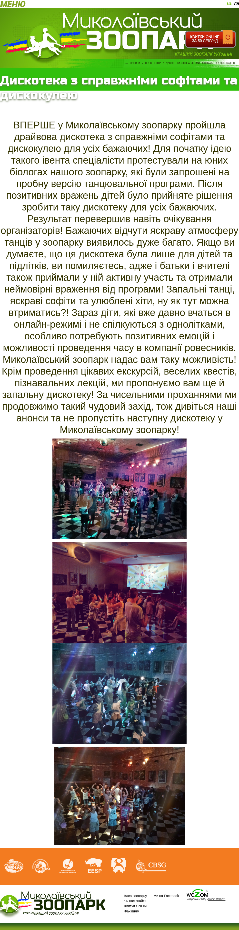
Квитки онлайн (210, 39)
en (236, 4)
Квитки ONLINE (136, 906)
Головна (134, 63)
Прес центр (153, 63)
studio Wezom (216, 899)
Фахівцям (131, 911)
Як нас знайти (135, 901)
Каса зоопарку (135, 896)
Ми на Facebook (166, 896)
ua (229, 4)
